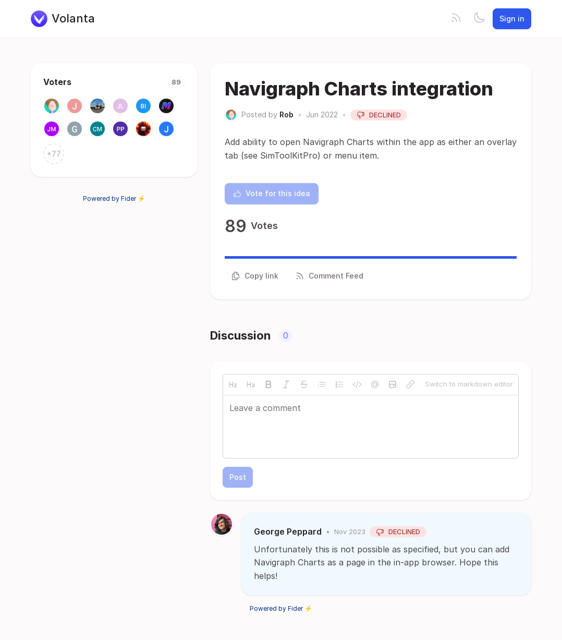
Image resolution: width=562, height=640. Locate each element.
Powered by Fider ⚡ (114, 198)
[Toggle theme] (479, 19)
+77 (54, 153)
